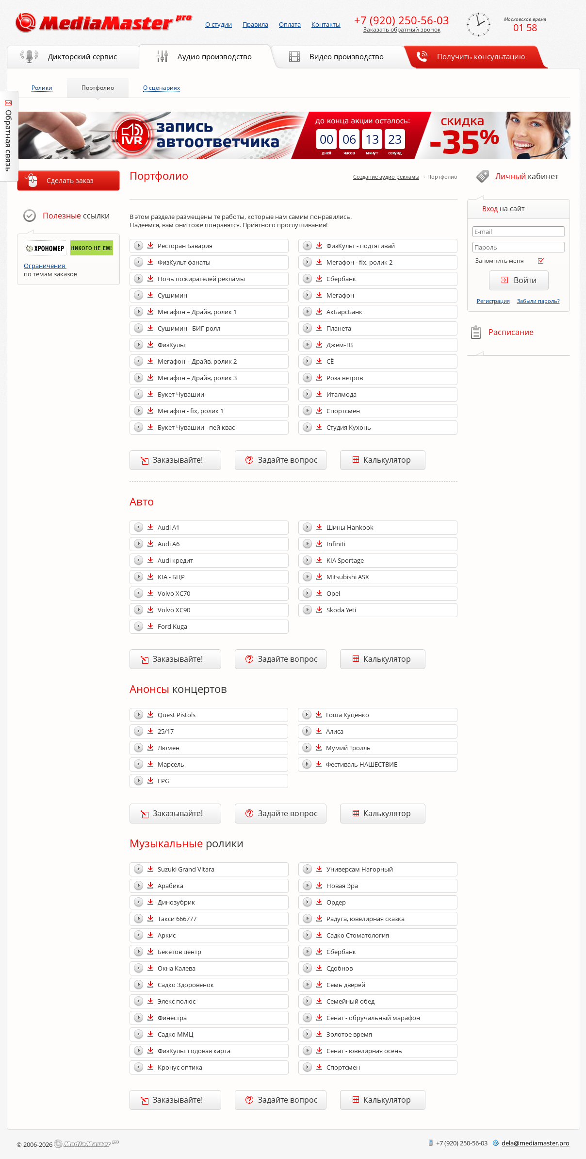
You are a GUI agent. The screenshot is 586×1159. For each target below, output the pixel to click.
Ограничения (45, 265)
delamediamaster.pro (536, 1143)
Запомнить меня (499, 260)
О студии (218, 24)
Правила (255, 24)
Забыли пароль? (538, 300)
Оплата (290, 24)
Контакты (326, 24)
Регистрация (493, 300)
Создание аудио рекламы (386, 176)
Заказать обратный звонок (401, 29)
